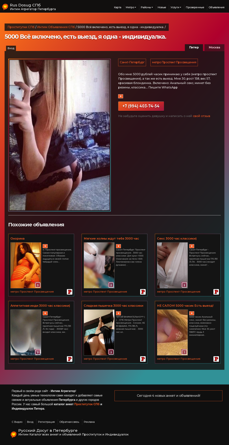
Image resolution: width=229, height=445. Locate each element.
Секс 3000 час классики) (177, 238)
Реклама (89, 422)
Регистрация (46, 422)
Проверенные (195, 7)
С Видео (17, 422)
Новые (162, 7)
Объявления (216, 7)
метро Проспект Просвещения (175, 62)
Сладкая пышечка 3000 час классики (113, 305)
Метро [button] (130, 7)
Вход (11, 48)
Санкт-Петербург (132, 62)
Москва (214, 47)
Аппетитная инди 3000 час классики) (40, 305)
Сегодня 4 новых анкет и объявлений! (168, 396)
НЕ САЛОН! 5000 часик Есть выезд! (185, 305)
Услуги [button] (175, 7)
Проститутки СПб (21, 27)
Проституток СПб (87, 404)
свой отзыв (201, 116)
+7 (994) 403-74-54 (141, 106)
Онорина (17, 238)
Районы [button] (146, 7)
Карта (117, 7)
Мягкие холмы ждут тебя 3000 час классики (111, 239)
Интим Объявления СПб (56, 27)
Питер (194, 47)
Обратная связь (69, 422)
